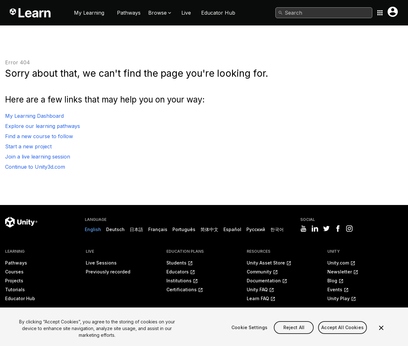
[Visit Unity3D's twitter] (326, 228)
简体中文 (209, 229)
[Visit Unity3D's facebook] (338, 228)
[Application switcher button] (379, 12)
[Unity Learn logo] (30, 13)
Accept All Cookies (342, 334)
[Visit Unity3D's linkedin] (315, 228)
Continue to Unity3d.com (35, 167)
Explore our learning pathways (42, 126)
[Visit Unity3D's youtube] (303, 228)
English (93, 229)
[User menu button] (393, 12)
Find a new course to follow (39, 136)
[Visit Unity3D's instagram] (349, 228)
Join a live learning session (37, 156)
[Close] (381, 335)
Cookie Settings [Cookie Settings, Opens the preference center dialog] (249, 334)
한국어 (277, 229)
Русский (255, 229)
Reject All (293, 334)
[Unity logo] (21, 222)
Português (183, 229)
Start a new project (28, 146)
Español (232, 229)
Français (157, 229)
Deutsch (115, 229)
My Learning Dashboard (34, 116)
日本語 (136, 229)
